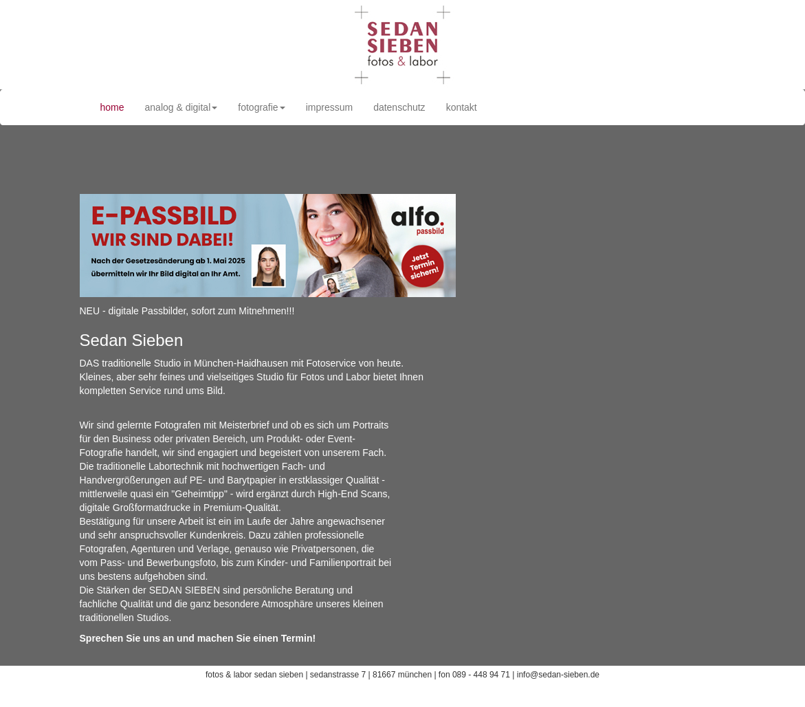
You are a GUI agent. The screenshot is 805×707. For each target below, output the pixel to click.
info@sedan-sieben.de (558, 674)
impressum (329, 107)
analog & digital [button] (181, 107)
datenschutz (399, 107)
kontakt (461, 107)
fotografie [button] (261, 107)
